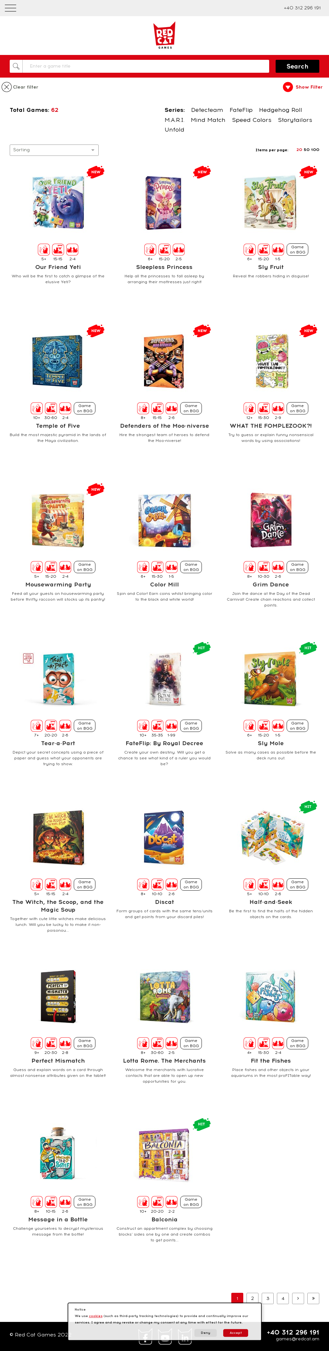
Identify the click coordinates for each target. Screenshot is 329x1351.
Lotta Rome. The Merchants (164, 1060)
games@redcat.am (297, 1339)
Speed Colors (251, 119)
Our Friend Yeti (58, 267)
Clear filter (25, 87)
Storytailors (295, 119)
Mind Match (208, 119)
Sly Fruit (271, 267)
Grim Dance (271, 584)
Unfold (174, 129)
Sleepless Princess (164, 267)
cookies (96, 1316)
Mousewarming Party (58, 584)
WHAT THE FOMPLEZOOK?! (271, 425)
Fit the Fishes (271, 1060)
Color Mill (164, 584)
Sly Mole (271, 743)
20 (299, 149)
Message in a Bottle (58, 1219)
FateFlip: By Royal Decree (164, 743)
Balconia (164, 1219)
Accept (236, 1333)
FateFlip (241, 109)
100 (315, 149)
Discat (164, 902)
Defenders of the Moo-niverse (164, 425)
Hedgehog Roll (280, 109)
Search (298, 66)
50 (307, 149)
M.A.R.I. (174, 119)
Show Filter (309, 87)
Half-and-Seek (270, 902)
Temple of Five (58, 425)
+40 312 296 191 (302, 8)
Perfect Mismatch (58, 1060)
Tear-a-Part (58, 743)
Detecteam (207, 109)
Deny (205, 1333)
